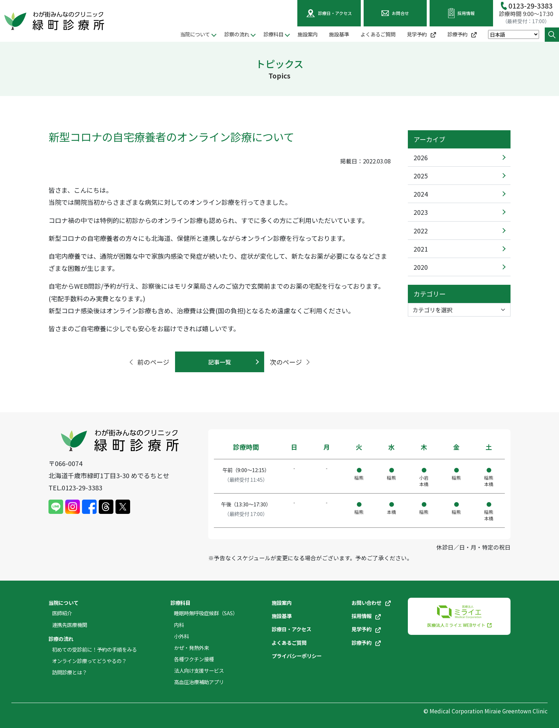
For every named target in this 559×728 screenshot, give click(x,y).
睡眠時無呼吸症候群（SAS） (206, 613)
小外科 (181, 636)
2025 (421, 175)
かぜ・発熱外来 (191, 647)
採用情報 (366, 616)
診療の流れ (60, 638)
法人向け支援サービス (199, 670)
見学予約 (421, 34)
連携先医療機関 (69, 624)
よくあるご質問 (377, 34)
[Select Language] (513, 34)
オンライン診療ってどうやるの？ (89, 660)
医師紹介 (62, 613)
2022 (421, 230)
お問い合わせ (371, 602)
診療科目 (180, 602)
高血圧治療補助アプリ (199, 682)
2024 (421, 193)
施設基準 (339, 34)
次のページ (290, 361)
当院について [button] (195, 34)
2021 (421, 248)
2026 (421, 157)
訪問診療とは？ (69, 672)
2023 (421, 212)
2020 (421, 267)
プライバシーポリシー (297, 655)
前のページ (148, 361)
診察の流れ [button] (236, 34)
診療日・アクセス (291, 629)
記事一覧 (219, 362)
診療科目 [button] (273, 34)
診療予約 (462, 34)
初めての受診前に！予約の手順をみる (94, 649)
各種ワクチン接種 (194, 659)
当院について (63, 602)
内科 (179, 624)
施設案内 (308, 34)
